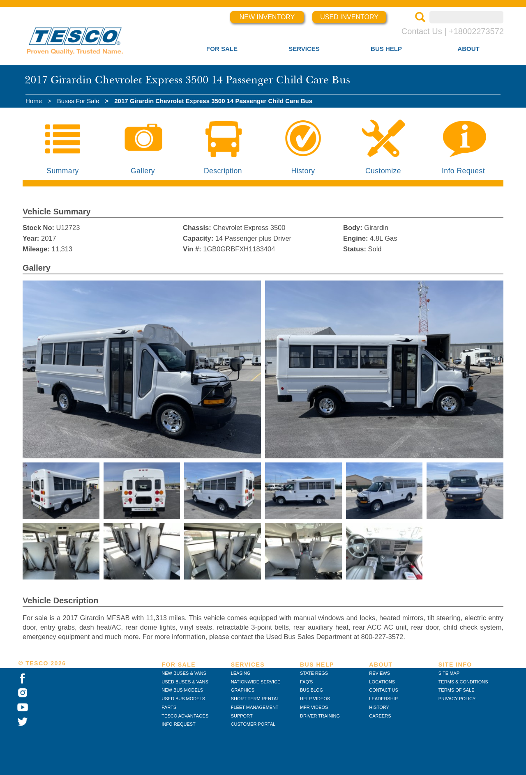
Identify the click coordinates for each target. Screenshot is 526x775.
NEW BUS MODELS (182, 690)
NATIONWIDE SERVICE (256, 681)
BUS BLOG (311, 690)
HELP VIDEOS (315, 698)
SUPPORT (242, 715)
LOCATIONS (382, 681)
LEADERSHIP (383, 698)
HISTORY (379, 707)
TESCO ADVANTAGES (184, 715)
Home (33, 100)
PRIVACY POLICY (457, 698)
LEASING (241, 673)
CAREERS (380, 715)
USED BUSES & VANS (184, 681)
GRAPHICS (242, 690)
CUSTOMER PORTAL (253, 724)
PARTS (168, 707)
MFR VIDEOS (314, 707)
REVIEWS (379, 673)
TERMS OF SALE (456, 690)
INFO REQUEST (178, 724)
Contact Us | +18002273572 (452, 31)
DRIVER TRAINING (320, 715)
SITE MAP (448, 673)
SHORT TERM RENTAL (255, 698)
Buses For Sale (78, 100)
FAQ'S (306, 681)
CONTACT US (383, 690)
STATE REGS (314, 673)
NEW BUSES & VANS (183, 673)
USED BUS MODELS (183, 698)
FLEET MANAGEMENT (255, 707)
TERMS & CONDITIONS (463, 681)
